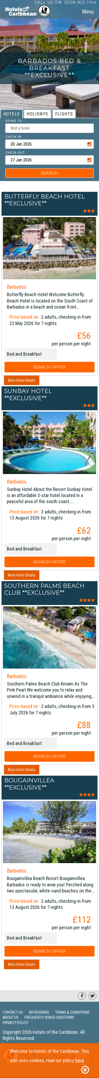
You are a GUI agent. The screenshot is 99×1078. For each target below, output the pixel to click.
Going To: (14, 121)
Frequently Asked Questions (49, 1017)
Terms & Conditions (72, 1012)
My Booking (39, 1012)
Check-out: (15, 153)
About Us (10, 1017)
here (79, 1060)
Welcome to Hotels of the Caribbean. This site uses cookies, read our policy (49, 1061)
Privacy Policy (15, 1022)
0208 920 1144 (80, 2)
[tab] (88, 11)
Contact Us (13, 1012)
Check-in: (14, 137)
